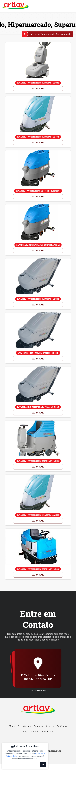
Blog (24, 731)
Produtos (38, 726)
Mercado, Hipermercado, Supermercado (51, 34)
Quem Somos (24, 726)
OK (43, 764)
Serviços (49, 726)
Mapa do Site (47, 731)
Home (12, 726)
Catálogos (62, 726)
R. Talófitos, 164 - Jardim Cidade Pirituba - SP (38, 677)
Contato (34, 731)
